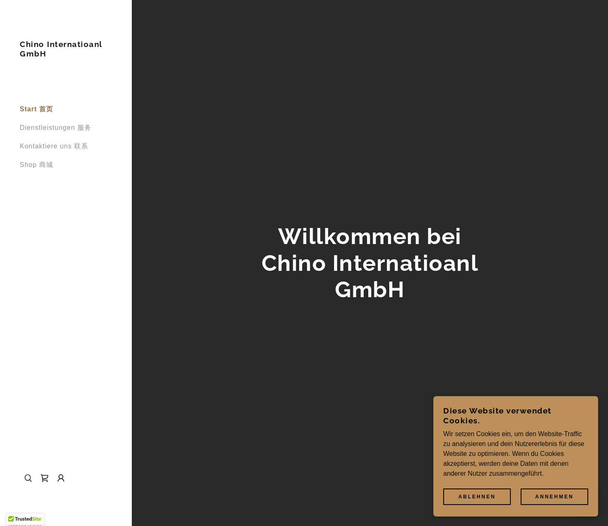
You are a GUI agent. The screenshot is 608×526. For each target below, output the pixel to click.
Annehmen (554, 496)
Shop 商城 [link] (36, 164)
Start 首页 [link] (36, 109)
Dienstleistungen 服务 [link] (55, 127)
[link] (66, 54)
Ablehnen (477, 496)
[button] (61, 478)
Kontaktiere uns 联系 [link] (54, 146)
